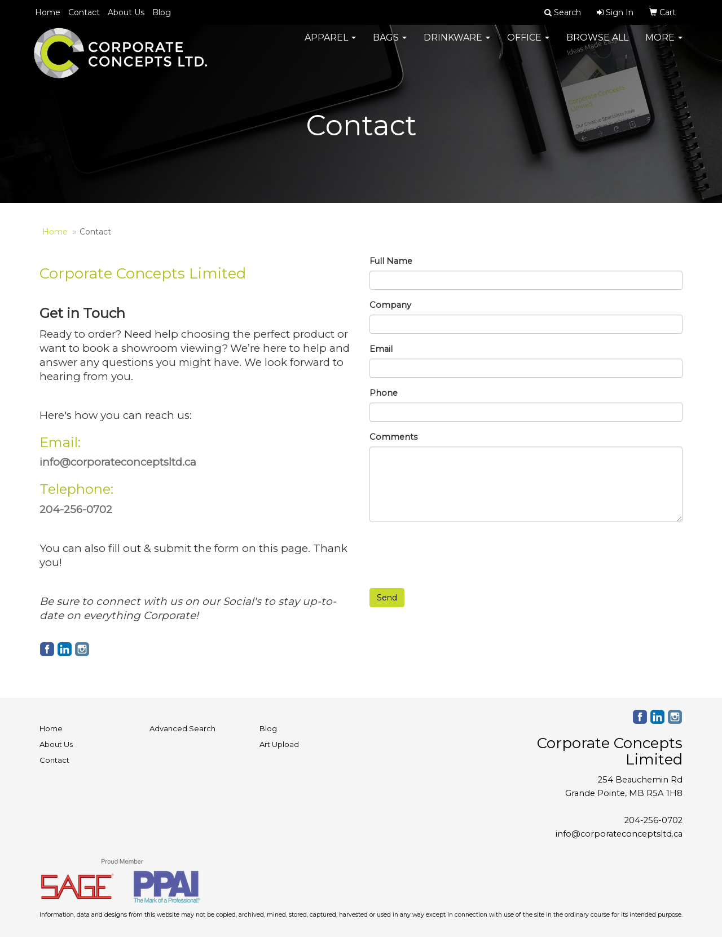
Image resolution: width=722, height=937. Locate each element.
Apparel (330, 44)
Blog (161, 12)
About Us (126, 12)
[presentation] (455, 552)
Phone (383, 393)
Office (528, 44)
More (664, 44)
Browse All (597, 44)
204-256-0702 (653, 820)
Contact (84, 12)
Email (381, 349)
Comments (393, 437)
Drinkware (457, 44)
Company (390, 305)
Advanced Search (182, 728)
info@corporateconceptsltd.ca (619, 834)
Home (47, 12)
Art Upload (279, 744)
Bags (390, 44)
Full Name (390, 261)
